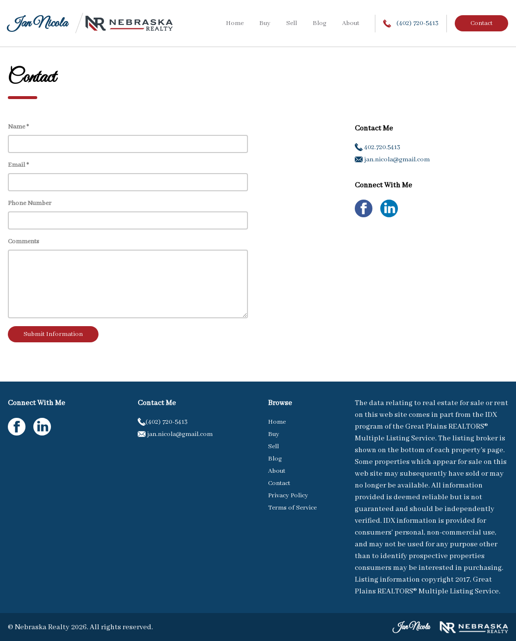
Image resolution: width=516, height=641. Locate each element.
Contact (481, 23)
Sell (291, 23)
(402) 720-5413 (411, 23)
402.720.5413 (377, 147)
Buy (264, 23)
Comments (23, 241)
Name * (18, 127)
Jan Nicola (37, 23)
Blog (319, 23)
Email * (18, 165)
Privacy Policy (288, 495)
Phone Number (29, 203)
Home (235, 23)
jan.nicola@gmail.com (392, 159)
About (350, 23)
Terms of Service (292, 508)
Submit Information (53, 334)
